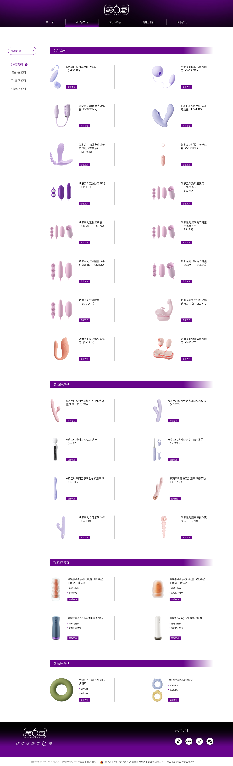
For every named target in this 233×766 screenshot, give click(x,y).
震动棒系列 (18, 73)
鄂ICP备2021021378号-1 (118, 762)
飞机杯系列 (18, 81)
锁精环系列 (18, 89)
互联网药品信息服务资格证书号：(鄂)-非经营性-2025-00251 (163, 762)
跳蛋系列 (17, 64)
